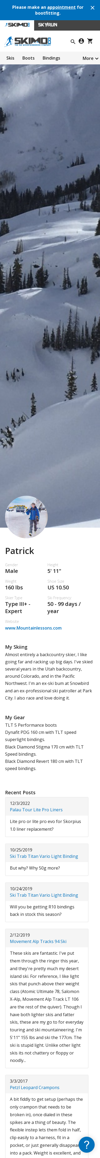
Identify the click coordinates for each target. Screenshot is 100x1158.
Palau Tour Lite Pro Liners (36, 810)
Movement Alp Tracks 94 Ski (38, 941)
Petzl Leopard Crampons (34, 1087)
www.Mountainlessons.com (33, 628)
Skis (10, 58)
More (88, 58)
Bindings (51, 58)
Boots (28, 58)
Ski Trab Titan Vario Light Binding (44, 856)
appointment (61, 7)
